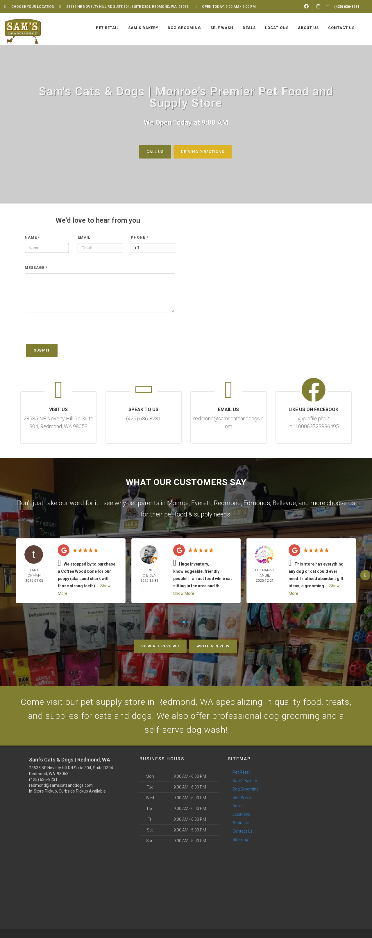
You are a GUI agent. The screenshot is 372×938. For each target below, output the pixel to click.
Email (84, 237)
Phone (140, 237)
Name (32, 237)
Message (36, 267)
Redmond (227, 503)
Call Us (155, 151)
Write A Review (213, 646)
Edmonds (257, 503)
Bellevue (284, 503)
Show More (183, 593)
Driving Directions (202, 151)
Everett (201, 503)
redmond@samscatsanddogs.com (61, 785)
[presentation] (69, 331)
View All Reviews (160, 646)
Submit (42, 350)
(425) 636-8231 (43, 779)
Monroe (178, 503)
